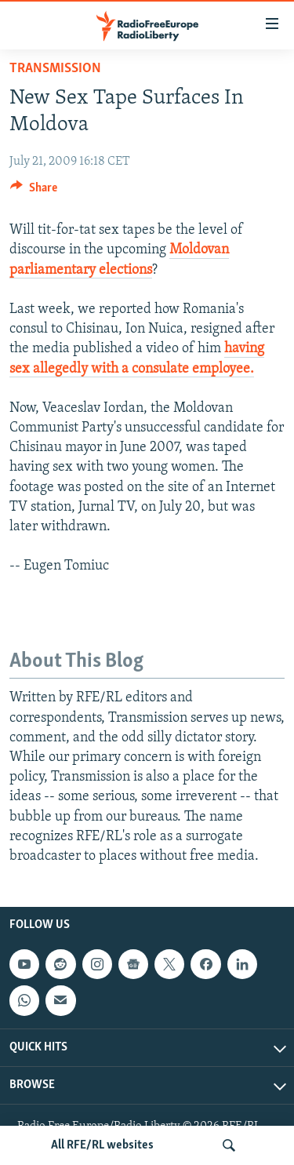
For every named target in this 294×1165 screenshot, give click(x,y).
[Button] (33, 191)
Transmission (55, 68)
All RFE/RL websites (102, 1145)
